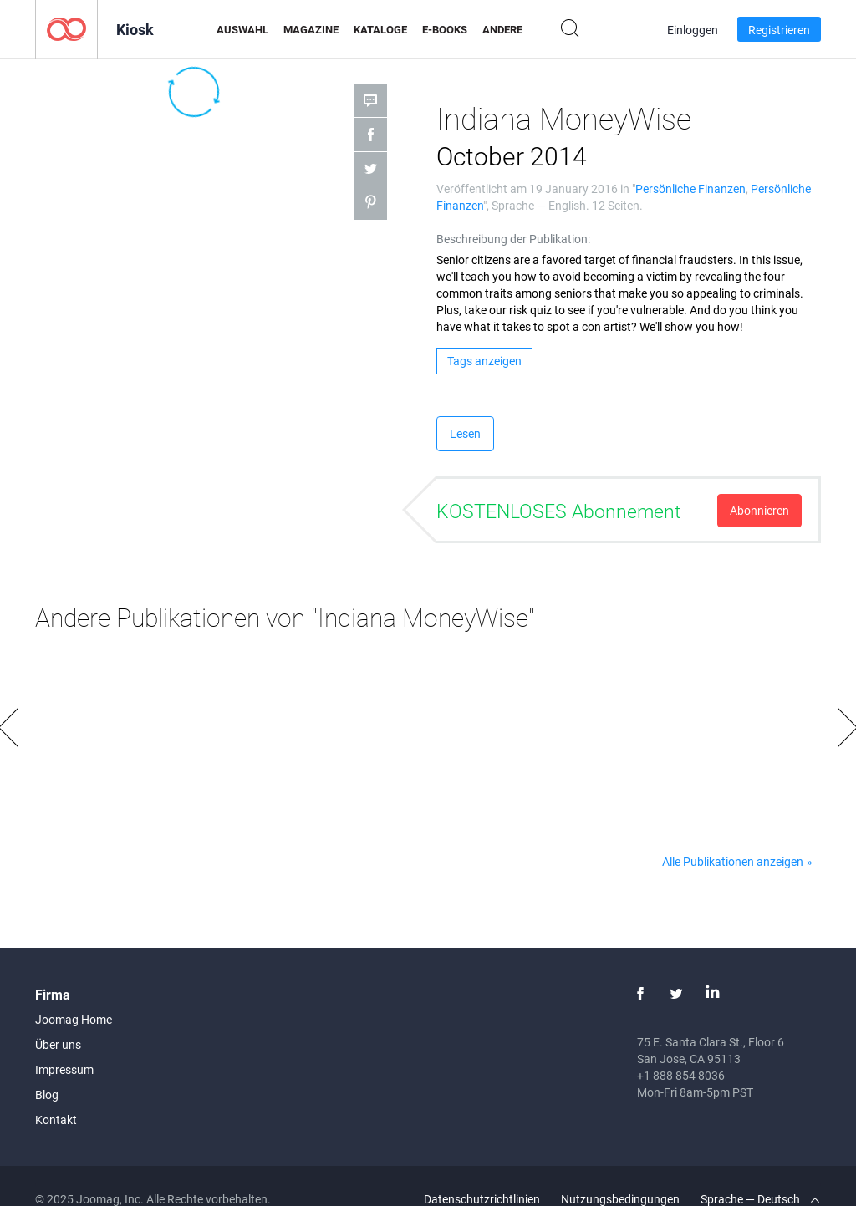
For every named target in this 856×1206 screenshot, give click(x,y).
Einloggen (692, 30)
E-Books (444, 29)
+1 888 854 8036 (681, 1075)
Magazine (311, 29)
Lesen (465, 433)
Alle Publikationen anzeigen (732, 861)
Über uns (58, 1044)
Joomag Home (73, 1019)
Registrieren (779, 30)
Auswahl (242, 29)
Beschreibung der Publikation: (513, 239)
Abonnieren (759, 510)
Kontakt (56, 1119)
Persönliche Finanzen (690, 188)
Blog (47, 1094)
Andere (502, 29)
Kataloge (380, 29)
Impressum (64, 1069)
